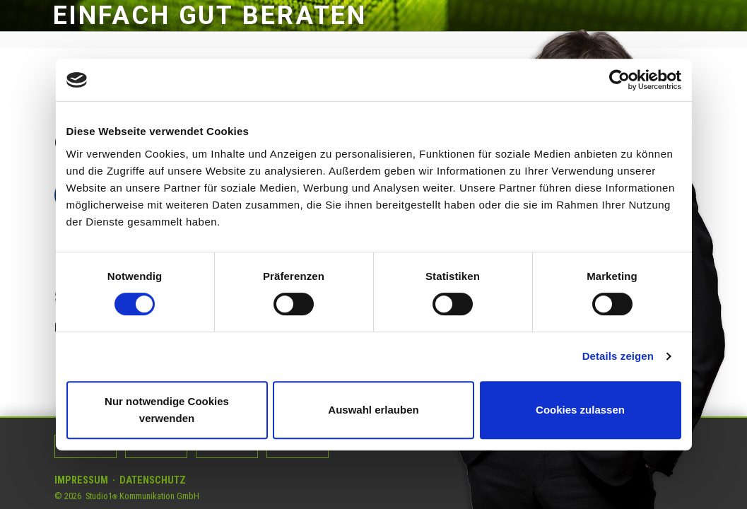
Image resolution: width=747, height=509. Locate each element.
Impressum (81, 480)
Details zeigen (618, 356)
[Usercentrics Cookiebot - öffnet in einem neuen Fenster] (619, 79)
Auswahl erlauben (373, 410)
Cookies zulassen (580, 410)
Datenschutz (152, 480)
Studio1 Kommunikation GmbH (142, 496)
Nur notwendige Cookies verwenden (167, 409)
